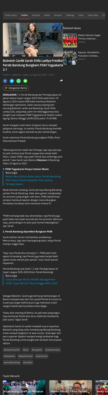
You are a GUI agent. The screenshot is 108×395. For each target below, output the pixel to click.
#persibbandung (12, 362)
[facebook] (5, 81)
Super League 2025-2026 (30, 98)
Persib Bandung (29, 94)
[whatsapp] (18, 81)
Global (47, 15)
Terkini (24, 15)
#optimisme (41, 356)
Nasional (36, 15)
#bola (25, 349)
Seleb (80, 15)
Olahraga (70, 15)
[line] (25, 81)
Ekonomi (58, 15)
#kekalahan (9, 356)
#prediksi (27, 362)
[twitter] (12, 81)
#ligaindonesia (25, 356)
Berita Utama (11, 15)
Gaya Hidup (93, 15)
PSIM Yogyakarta (35, 115)
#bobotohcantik (12, 349)
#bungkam (37, 349)
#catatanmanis (52, 349)
